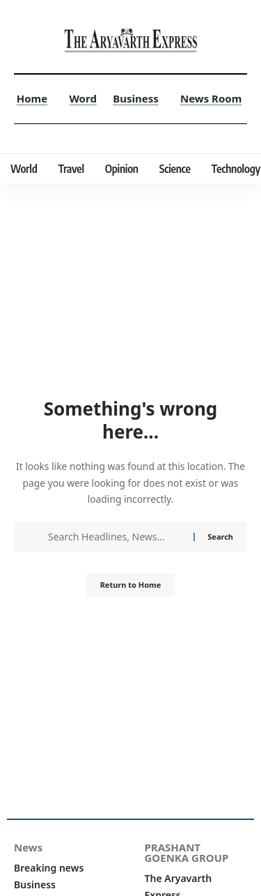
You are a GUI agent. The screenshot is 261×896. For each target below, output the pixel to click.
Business (136, 98)
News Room (211, 98)
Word (82, 98)
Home (32, 98)
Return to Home (130, 584)
